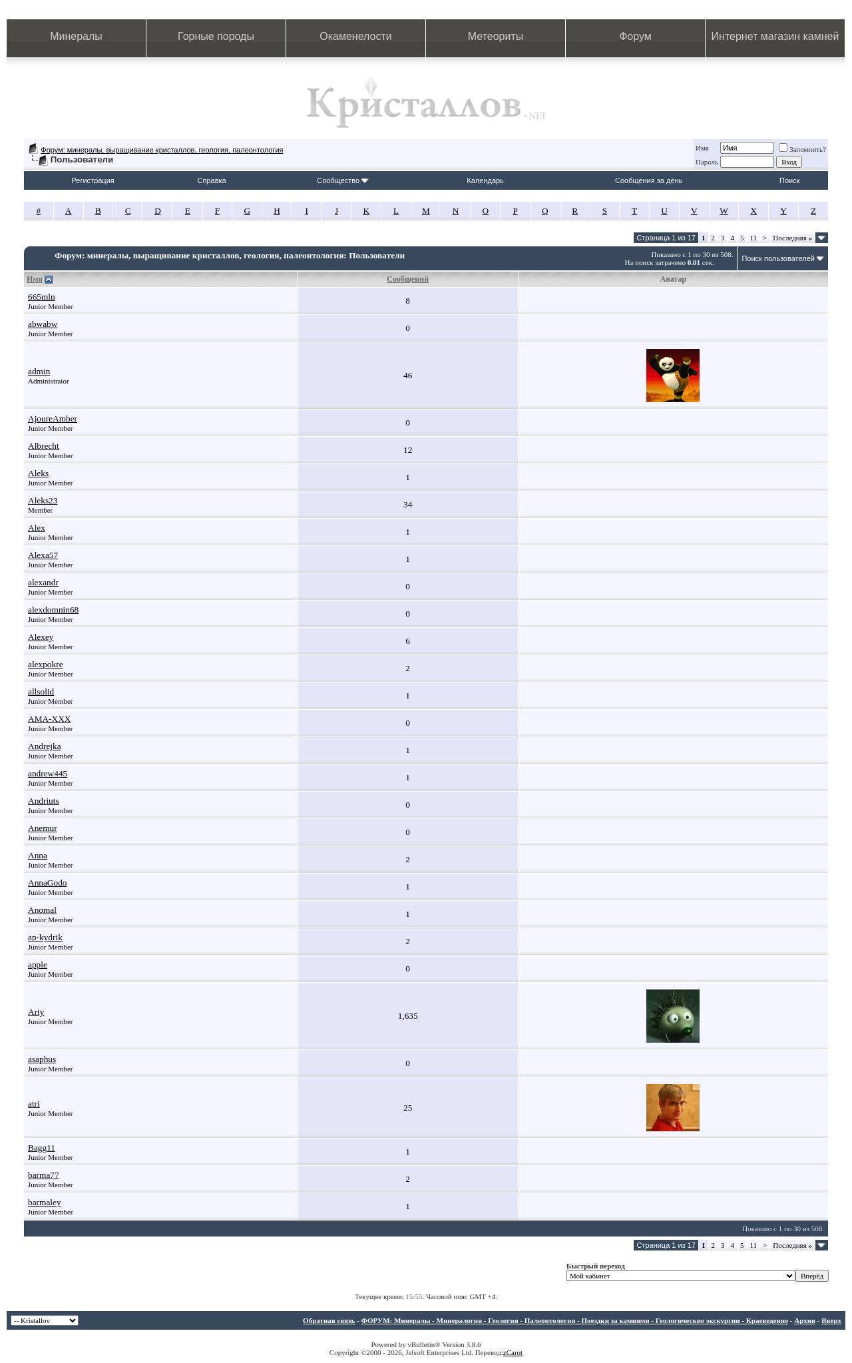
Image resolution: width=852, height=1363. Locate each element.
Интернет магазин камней (775, 36)
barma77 (43, 1175)
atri (34, 1104)
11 (753, 238)
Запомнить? (802, 149)
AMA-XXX (49, 719)
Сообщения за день (648, 180)
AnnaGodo (47, 883)
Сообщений (408, 279)
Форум (635, 36)
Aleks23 (42, 500)
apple (37, 964)
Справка (212, 180)
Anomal (42, 910)
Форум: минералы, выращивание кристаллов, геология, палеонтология (162, 150)
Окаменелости (355, 36)
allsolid (41, 691)
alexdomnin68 (53, 610)
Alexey (41, 637)
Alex (36, 528)
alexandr (43, 582)
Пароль (707, 162)
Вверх (831, 1320)
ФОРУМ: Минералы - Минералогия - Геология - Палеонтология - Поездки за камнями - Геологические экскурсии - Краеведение (574, 1320)
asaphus (42, 1059)
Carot (515, 1352)
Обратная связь (329, 1320)
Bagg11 (41, 1148)
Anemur (42, 828)
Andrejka (44, 746)
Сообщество (343, 180)
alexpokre (45, 664)
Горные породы (216, 36)
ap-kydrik (45, 937)
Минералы (76, 36)
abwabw (42, 324)
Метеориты (495, 36)
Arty (36, 1012)
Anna (37, 855)
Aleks (38, 473)
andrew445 (47, 773)
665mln (41, 297)
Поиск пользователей (778, 258)
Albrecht (43, 446)
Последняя (792, 238)
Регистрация (92, 180)
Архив (804, 1320)
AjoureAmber (52, 418)
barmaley (44, 1202)
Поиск (789, 180)
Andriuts (43, 801)
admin (39, 371)
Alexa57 (43, 555)
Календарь (485, 180)
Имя (702, 148)
